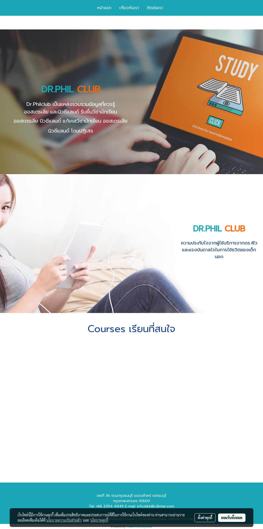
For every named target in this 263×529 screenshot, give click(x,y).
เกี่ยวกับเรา (129, 8)
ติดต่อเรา (155, 8)
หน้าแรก (104, 8)
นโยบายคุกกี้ (99, 520)
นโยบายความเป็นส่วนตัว (63, 520)
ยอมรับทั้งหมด (231, 517)
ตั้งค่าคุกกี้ (205, 517)
